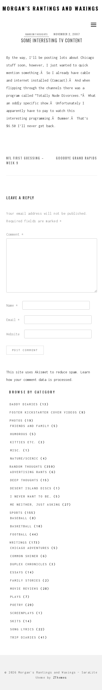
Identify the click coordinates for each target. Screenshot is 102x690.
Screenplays (22, 613)
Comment (14, 234)
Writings (18, 542)
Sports (16, 512)
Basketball (21, 526)
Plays (15, 596)
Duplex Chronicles (28, 564)
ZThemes (60, 677)
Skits (15, 621)
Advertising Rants (28, 472)
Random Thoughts (36, 34)
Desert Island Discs (30, 488)
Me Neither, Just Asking (35, 504)
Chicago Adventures (29, 548)
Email (13, 320)
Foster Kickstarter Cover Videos (43, 412)
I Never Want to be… (30, 496)
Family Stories (25, 580)
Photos (16, 420)
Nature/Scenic (24, 458)
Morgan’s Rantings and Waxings (50, 8)
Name (12, 305)
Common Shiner (24, 556)
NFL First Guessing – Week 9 (25, 160)
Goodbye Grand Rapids (76, 158)
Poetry (16, 604)
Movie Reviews (24, 588)
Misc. (15, 450)
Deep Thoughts (24, 480)
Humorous (18, 434)
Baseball (18, 518)
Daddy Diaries (24, 404)
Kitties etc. (23, 442)
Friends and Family (29, 426)
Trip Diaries (23, 637)
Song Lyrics (22, 629)
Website (13, 334)
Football (18, 534)
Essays (16, 572)
